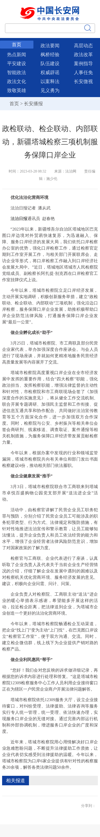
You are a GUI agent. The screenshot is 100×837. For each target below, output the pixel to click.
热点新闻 (16, 54)
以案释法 (50, 81)
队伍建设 (50, 63)
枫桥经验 (50, 54)
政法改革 (83, 54)
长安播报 (33, 103)
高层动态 (83, 45)
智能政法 (16, 72)
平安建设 (16, 63)
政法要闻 (50, 45)
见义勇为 (50, 90)
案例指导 (83, 63)
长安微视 (83, 81)
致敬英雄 (16, 90)
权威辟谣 (50, 72)
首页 (16, 44)
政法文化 (16, 81)
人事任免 (83, 72)
